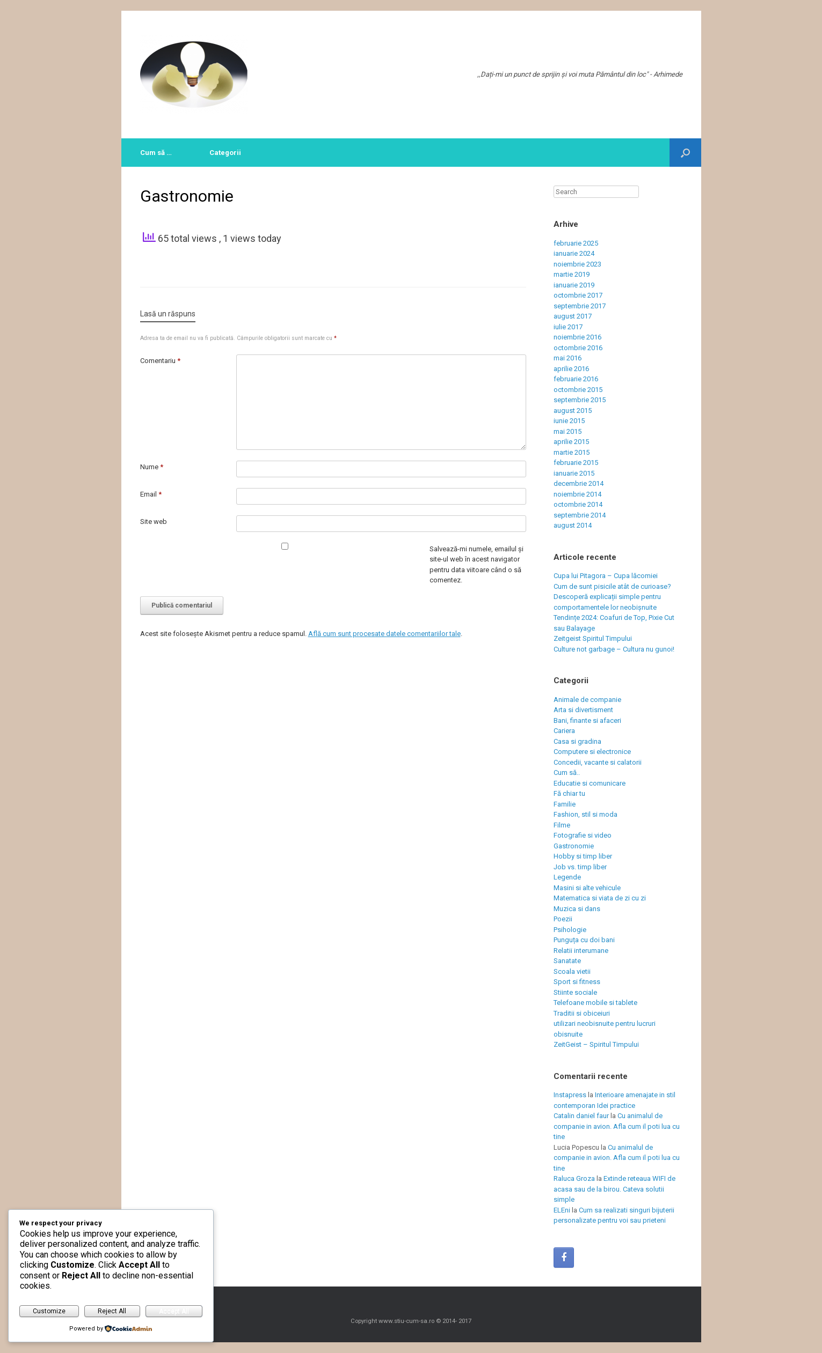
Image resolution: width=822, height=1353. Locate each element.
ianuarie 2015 (574, 473)
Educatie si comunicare (589, 783)
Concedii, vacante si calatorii (598, 762)
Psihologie (570, 930)
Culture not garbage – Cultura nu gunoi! (614, 649)
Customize (49, 1311)
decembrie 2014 (578, 483)
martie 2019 (572, 274)
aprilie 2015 (571, 442)
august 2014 (573, 525)
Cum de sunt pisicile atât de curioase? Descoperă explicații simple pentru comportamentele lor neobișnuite (612, 596)
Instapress (570, 1095)
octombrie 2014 (578, 504)
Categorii (225, 153)
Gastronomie (574, 846)
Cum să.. (567, 772)
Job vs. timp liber (580, 867)
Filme (562, 825)
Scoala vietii (572, 971)
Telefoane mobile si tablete (595, 1003)
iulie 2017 (568, 327)
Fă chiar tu (569, 793)
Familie (565, 804)
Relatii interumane (581, 951)
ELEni (562, 1210)
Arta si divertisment (583, 710)
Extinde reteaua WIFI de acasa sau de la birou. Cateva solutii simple (614, 1188)
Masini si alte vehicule (587, 888)
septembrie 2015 (580, 400)
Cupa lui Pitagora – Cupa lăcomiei (606, 576)
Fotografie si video (583, 835)
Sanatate (567, 961)
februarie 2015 (576, 463)
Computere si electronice (592, 752)
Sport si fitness (577, 982)
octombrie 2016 (578, 348)
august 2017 (573, 316)
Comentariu (160, 361)
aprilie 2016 (571, 369)
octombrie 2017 (578, 295)
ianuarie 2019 (574, 285)
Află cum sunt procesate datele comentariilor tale (384, 634)
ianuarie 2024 (574, 253)
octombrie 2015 (578, 390)
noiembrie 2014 (577, 494)
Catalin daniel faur (581, 1116)
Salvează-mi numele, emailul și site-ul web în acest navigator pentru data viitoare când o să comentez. (476, 565)
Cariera (564, 731)
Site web (153, 521)
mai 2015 (567, 431)
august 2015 (573, 410)
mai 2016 (567, 358)
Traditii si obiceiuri (582, 1013)
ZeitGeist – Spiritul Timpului (596, 1044)
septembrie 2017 (580, 306)
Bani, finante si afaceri (587, 720)
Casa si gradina (577, 741)
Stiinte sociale (575, 992)
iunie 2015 (569, 421)
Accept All (174, 1311)
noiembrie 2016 (577, 337)
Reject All (112, 1311)
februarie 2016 (576, 379)
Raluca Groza (574, 1178)
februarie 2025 (576, 243)
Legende (567, 877)
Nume (151, 467)
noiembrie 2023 (577, 264)
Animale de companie (587, 700)
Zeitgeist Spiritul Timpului (593, 638)
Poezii (563, 919)
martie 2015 (572, 452)
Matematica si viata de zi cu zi (600, 898)
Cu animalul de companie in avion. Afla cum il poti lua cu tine (617, 1126)
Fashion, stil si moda (585, 814)
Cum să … (156, 153)
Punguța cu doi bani (584, 940)
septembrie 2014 (580, 515)
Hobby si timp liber (583, 856)
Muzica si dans (577, 909)
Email (151, 494)
